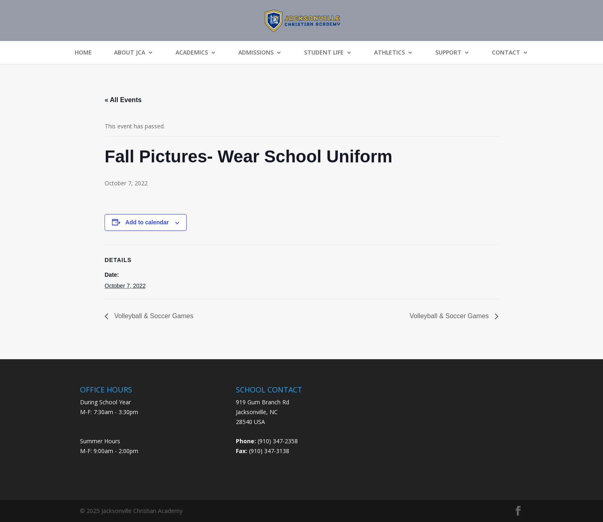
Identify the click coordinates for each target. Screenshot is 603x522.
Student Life (324, 52)
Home (83, 52)
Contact (506, 52)
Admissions (256, 52)
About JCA (129, 52)
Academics (192, 52)
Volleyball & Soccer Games (152, 315)
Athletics (389, 52)
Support (448, 52)
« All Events (123, 99)
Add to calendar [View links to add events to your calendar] (147, 222)
